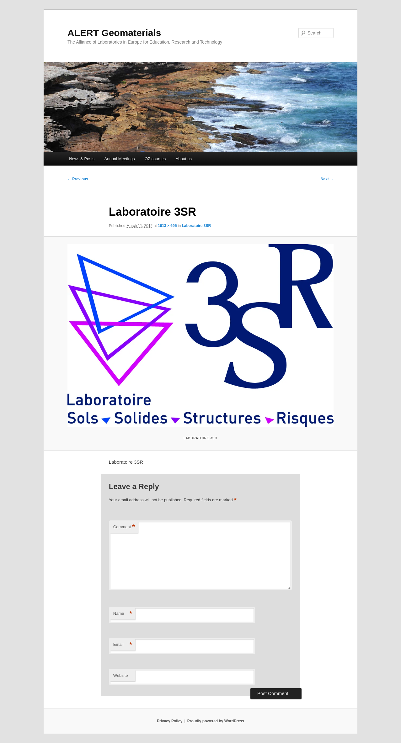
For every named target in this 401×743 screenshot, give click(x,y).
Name (122, 613)
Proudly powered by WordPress (215, 721)
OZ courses (155, 158)
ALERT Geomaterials (114, 33)
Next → (327, 179)
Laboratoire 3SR (196, 226)
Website (120, 675)
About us (184, 158)
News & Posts (81, 158)
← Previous (77, 179)
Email (122, 644)
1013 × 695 (167, 226)
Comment (124, 527)
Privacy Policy (169, 721)
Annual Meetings (119, 158)
